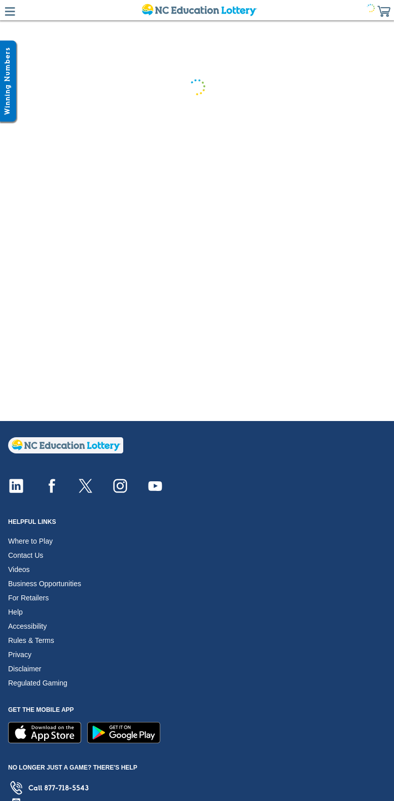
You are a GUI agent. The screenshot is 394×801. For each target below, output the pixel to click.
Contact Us (25, 555)
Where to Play (30, 541)
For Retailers (28, 598)
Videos (19, 569)
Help (15, 612)
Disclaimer (24, 669)
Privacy (19, 655)
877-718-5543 (66, 787)
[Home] (65, 450)
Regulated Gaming (37, 683)
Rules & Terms (31, 640)
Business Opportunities (44, 584)
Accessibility (27, 626)
